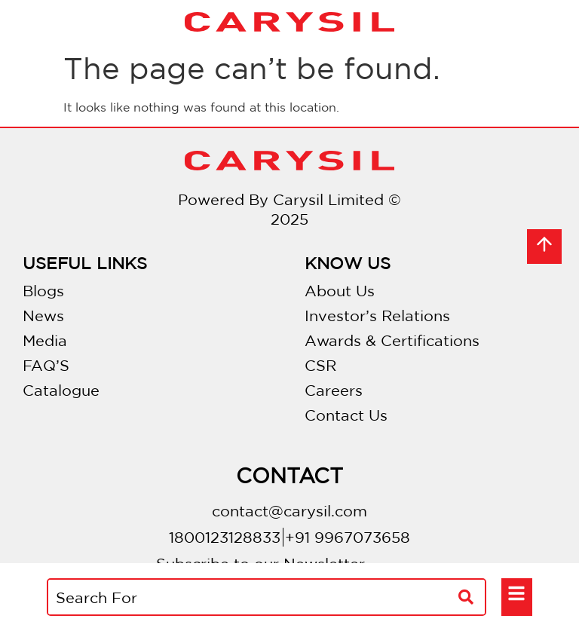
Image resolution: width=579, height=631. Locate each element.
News (43, 315)
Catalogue (61, 390)
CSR (320, 365)
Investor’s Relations (377, 315)
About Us (340, 290)
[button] (516, 594)
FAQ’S (46, 365)
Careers (334, 390)
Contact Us (346, 415)
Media (45, 340)
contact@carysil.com (289, 510)
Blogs (43, 290)
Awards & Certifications (392, 340)
